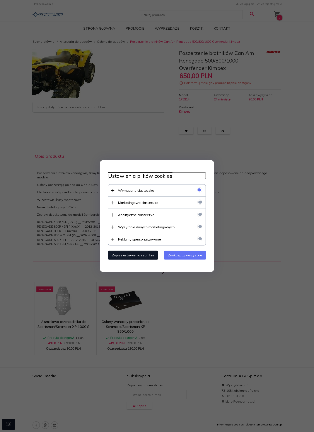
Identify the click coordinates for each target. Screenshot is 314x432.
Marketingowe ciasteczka (137, 202)
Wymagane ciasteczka (135, 190)
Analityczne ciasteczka (135, 214)
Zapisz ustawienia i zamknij (132, 255)
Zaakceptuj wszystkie (186, 255)
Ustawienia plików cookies (139, 176)
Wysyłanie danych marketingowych (145, 227)
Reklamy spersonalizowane (138, 239)
